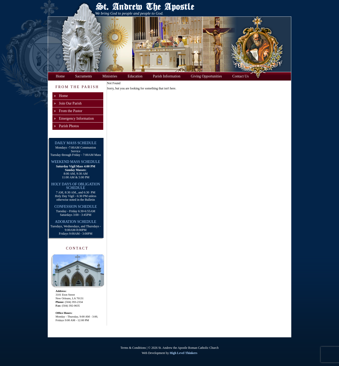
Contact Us (240, 76)
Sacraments (83, 76)
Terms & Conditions (133, 348)
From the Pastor (70, 111)
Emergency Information (76, 118)
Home (60, 76)
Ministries (109, 76)
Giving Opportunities (206, 76)
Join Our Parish (70, 103)
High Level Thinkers (183, 353)
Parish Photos (69, 126)
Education (135, 76)
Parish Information (166, 76)
